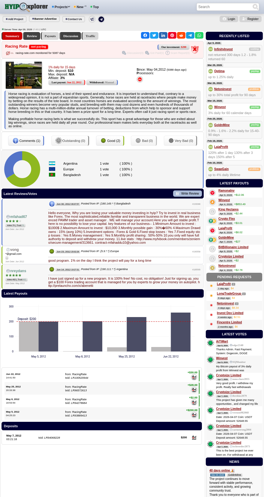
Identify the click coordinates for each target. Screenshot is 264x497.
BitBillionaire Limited (233, 247)
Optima (219, 71)
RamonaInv (226, 190)
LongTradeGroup (229, 293)
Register (253, 19)
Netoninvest (222, 89)
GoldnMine (222, 125)
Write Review (190, 193)
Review (32, 36)
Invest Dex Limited (230, 313)
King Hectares (228, 209)
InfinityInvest (223, 49)
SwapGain (221, 169)
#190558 (196, 252)
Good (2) (110, 140)
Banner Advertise (45, 18)
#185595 (196, 270)
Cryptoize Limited (231, 256)
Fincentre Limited (229, 322)
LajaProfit (221, 147)
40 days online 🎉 (222, 470)
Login (231, 19)
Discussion (70, 36)
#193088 (196, 204)
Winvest (220, 107)
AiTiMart (222, 341)
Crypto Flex (226, 218)
